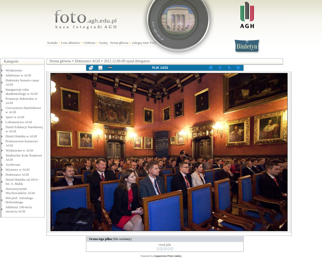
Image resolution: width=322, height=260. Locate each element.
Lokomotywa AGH (19, 122)
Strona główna (119, 43)
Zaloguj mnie (140, 43)
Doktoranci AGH (17, 174)
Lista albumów (70, 43)
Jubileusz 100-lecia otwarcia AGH (19, 209)
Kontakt (52, 43)
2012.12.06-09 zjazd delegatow (127, 61)
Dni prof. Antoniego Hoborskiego (19, 200)
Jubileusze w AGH (18, 75)
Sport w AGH (15, 117)
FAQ (153, 43)
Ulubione (89, 43)
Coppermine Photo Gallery (167, 256)
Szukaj (103, 43)
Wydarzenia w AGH (19, 150)
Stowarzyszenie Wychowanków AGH (20, 191)
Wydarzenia (14, 70)
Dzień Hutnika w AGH (21, 136)
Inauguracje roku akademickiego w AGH (22, 91)
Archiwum (13, 165)
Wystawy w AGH (18, 169)
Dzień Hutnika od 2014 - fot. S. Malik (22, 182)
